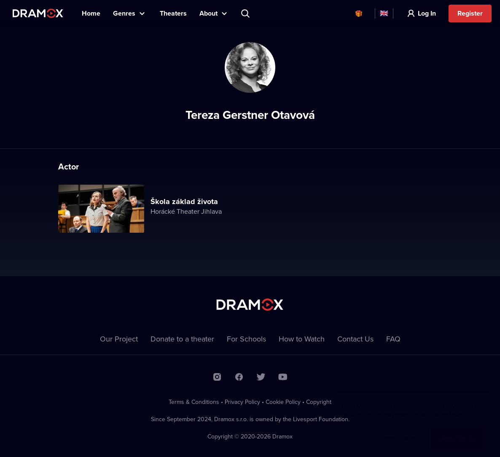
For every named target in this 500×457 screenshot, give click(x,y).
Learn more (399, 430)
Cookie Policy (283, 402)
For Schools (246, 338)
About (208, 13)
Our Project (119, 338)
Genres (124, 13)
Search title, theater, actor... (246, 13)
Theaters (173, 13)
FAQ (393, 338)
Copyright (318, 402)
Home (91, 13)
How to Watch (302, 338)
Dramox (38, 13)
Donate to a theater (182, 338)
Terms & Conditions (194, 402)
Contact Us (355, 338)
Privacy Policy (242, 402)
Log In (427, 13)
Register (470, 13)
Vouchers (358, 13)
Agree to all (456, 430)
